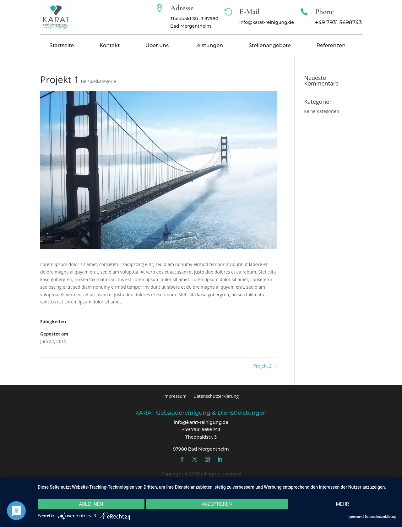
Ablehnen (91, 504)
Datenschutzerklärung (216, 395)
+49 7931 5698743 (338, 22)
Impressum (175, 395)
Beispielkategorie (98, 81)
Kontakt (110, 45)
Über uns (157, 45)
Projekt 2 (265, 366)
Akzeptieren (217, 504)
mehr (342, 504)
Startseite (62, 45)
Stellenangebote (270, 45)
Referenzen (331, 45)
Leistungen (208, 45)
